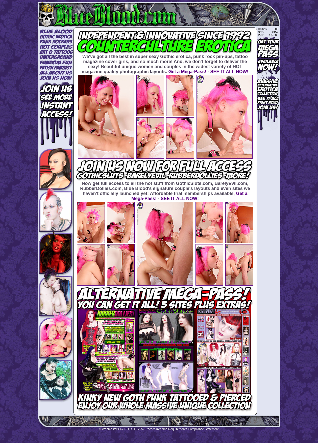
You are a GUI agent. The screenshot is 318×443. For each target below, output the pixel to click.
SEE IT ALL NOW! (229, 71)
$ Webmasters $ (110, 429)
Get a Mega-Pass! (187, 71)
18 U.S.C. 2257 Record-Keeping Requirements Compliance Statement (171, 429)
